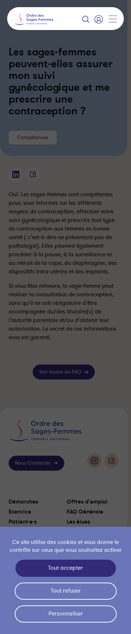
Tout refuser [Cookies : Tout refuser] (66, 591)
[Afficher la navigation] (113, 19)
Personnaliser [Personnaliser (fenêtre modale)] (65, 614)
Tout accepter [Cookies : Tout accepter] (65, 568)
